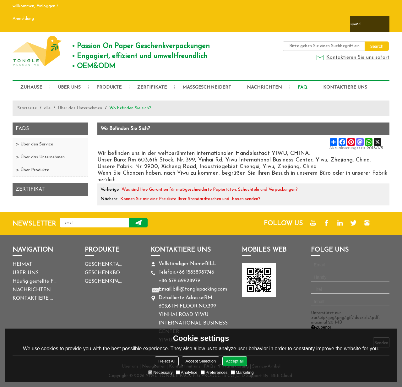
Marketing (242, 372)
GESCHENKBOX (103, 272)
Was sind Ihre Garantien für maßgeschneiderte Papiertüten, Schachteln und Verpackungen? (210, 189)
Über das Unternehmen (80, 108)
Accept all (234, 361)
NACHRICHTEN (264, 87)
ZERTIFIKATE (152, 87)
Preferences (214, 372)
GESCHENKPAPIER (103, 281)
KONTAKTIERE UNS (345, 87)
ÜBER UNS (69, 87)
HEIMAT (22, 264)
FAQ (302, 87)
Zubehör (321, 327)
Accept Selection (200, 361)
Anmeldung (23, 18)
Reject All (166, 361)
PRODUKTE (109, 87)
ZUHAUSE (31, 87)
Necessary (160, 372)
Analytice (187, 372)
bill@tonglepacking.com (199, 289)
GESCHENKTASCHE (103, 264)
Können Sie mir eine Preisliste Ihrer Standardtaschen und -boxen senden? (190, 199)
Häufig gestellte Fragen (35, 281)
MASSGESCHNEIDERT (206, 87)
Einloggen (45, 6)
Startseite (27, 108)
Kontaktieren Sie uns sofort (357, 57)
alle (47, 108)
